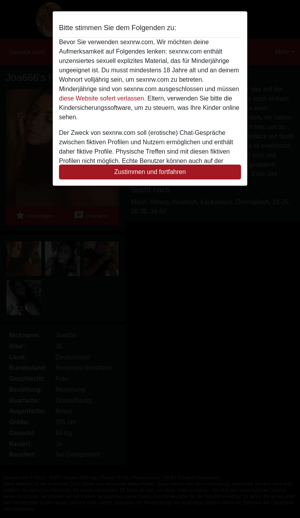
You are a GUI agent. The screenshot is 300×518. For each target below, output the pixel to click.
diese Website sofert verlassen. (102, 98)
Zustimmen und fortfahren (150, 171)
